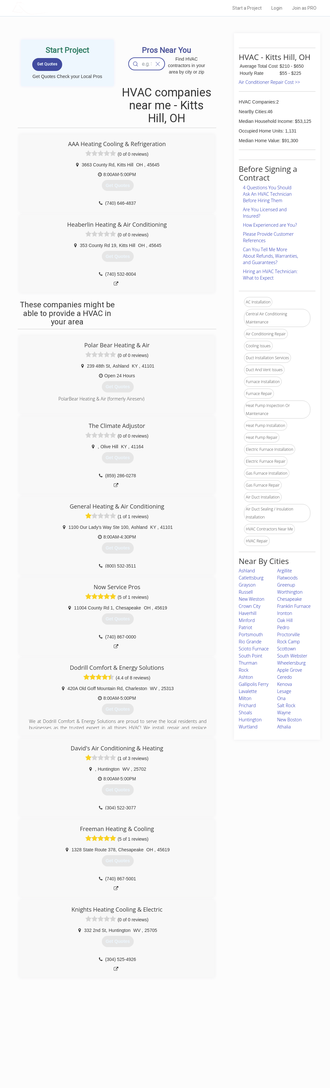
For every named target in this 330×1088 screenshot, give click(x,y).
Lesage (284, 691)
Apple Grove (289, 670)
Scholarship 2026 (236, 1033)
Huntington (250, 720)
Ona (281, 698)
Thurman (248, 663)
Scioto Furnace (254, 649)
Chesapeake (289, 599)
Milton (245, 698)
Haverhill (248, 613)
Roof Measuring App (150, 1048)
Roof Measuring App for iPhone (159, 1055)
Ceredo (284, 677)
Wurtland (248, 727)
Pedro (283, 627)
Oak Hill (285, 620)
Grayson (247, 585)
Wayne (284, 712)
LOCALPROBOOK (49, 8)
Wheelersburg (291, 663)
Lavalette (248, 691)
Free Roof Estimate (77, 1055)
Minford (247, 620)
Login (276, 8)
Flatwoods (287, 578)
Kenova (284, 684)
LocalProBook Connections (245, 1055)
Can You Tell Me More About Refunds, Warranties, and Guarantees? (270, 255)
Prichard (247, 705)
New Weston (251, 599)
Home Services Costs (79, 1033)
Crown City (249, 606)
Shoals (245, 712)
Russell (246, 592)
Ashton (246, 677)
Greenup (286, 585)
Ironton (284, 613)
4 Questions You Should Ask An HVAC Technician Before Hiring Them (267, 193)
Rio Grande (250, 641)
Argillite (284, 571)
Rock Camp (288, 641)
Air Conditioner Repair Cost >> (269, 82)
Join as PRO (304, 8)
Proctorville (288, 634)
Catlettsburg (251, 578)
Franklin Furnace (294, 606)
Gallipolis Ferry (253, 684)
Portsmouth (251, 634)
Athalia (284, 727)
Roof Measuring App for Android (160, 1062)
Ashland (247, 571)
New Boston (289, 720)
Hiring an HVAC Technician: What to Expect (270, 274)
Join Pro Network (147, 1033)
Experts (138, 1041)
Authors (228, 1048)
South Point (250, 656)
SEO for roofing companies (245, 1062)
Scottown (286, 649)
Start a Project (247, 8)
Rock (243, 670)
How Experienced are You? (270, 225)
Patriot (245, 627)
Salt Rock (286, 705)
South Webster (292, 656)
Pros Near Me (72, 1041)
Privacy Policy (233, 1041)
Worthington (290, 592)
